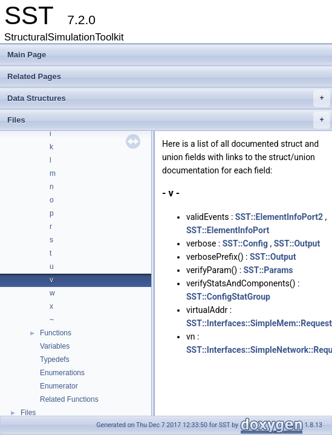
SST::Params (268, 270)
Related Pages (34, 76)
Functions (55, 333)
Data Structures (168, 98)
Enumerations (62, 373)
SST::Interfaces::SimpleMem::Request (259, 323)
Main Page (26, 54)
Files (168, 120)
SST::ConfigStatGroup (228, 296)
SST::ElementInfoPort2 (279, 217)
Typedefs (55, 359)
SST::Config (245, 243)
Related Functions (69, 399)
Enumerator (59, 386)
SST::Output (297, 243)
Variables (55, 346)
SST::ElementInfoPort (227, 230)
